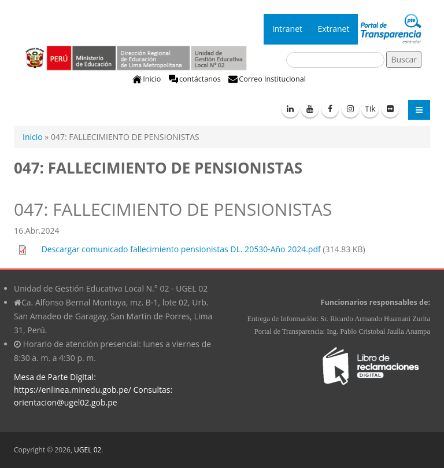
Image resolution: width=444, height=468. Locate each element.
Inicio (152, 79)
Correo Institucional (272, 79)
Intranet (288, 28)
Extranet (334, 28)
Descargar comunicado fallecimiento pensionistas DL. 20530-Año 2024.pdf (181, 249)
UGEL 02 (87, 450)
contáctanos (200, 79)
